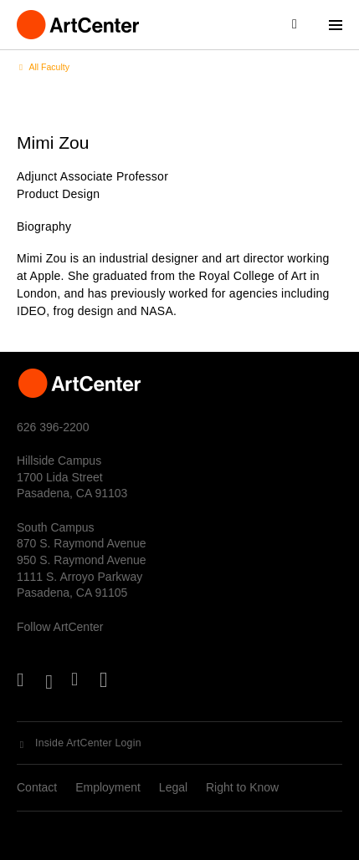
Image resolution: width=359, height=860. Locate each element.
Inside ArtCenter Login (88, 743)
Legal (173, 787)
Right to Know (242, 787)
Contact (37, 787)
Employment (108, 787)
